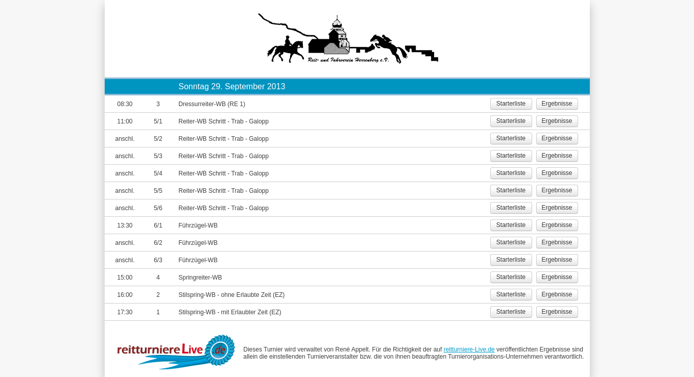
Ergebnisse (556, 103)
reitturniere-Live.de (469, 349)
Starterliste (510, 103)
